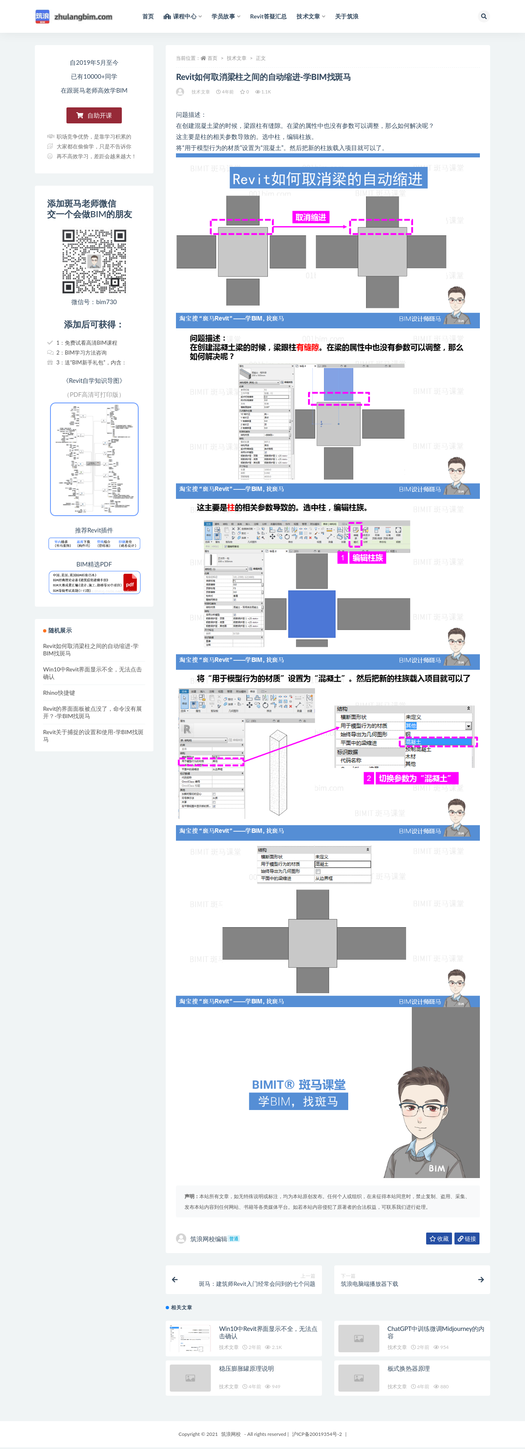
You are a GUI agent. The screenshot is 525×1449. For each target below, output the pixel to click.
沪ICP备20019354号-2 (317, 1436)
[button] (94, 115)
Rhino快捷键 (59, 692)
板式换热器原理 (409, 1370)
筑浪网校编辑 (208, 1238)
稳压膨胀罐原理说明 (246, 1370)
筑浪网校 (231, 1436)
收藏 (439, 1238)
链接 (467, 1238)
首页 (212, 58)
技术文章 (237, 58)
